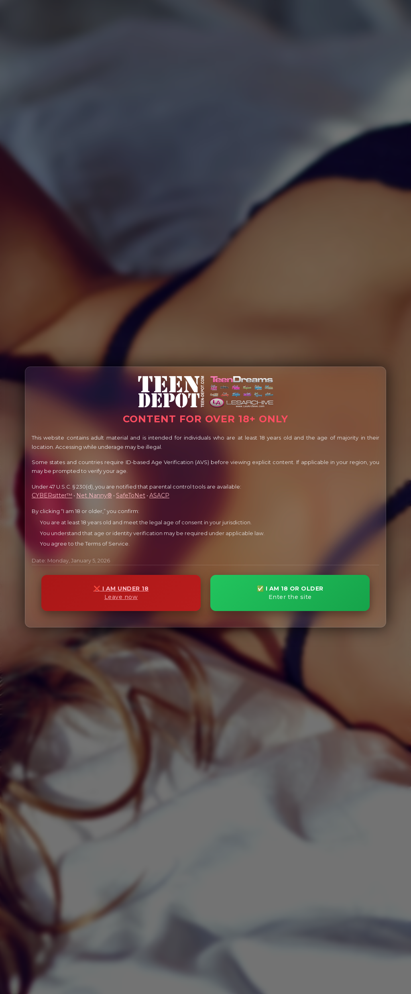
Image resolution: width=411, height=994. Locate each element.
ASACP (159, 495)
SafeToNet (130, 495)
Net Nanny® (94, 495)
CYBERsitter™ (52, 495)
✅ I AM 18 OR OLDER (290, 593)
